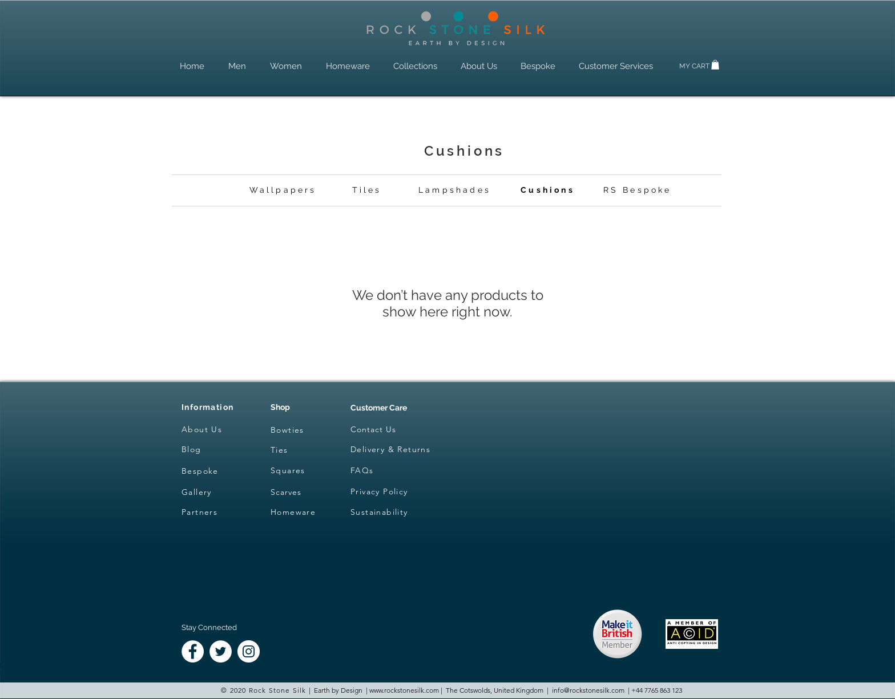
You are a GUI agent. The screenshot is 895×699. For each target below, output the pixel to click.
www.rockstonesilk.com (404, 690)
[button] (715, 65)
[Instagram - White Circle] (248, 651)
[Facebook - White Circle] (193, 651)
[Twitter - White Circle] (220, 651)
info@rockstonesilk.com (588, 690)
